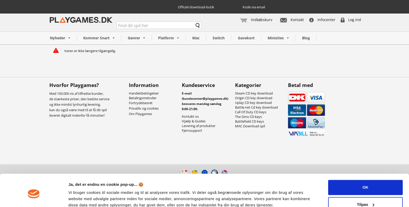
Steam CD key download (254, 93)
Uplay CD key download (253, 102)
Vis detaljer (78, 197)
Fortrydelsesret (141, 103)
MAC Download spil (250, 126)
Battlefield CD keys (249, 121)
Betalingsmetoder (143, 98)
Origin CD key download (253, 98)
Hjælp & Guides (194, 121)
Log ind (351, 19)
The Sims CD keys (248, 116)
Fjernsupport (192, 130)
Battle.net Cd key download (256, 107)
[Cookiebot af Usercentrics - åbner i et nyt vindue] (34, 197)
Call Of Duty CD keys (250, 112)
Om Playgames (140, 113)
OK (366, 164)
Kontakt (292, 19)
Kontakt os (190, 116)
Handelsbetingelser (144, 93)
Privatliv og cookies (144, 108)
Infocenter (322, 19)
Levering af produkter (198, 125)
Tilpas (365, 181)
